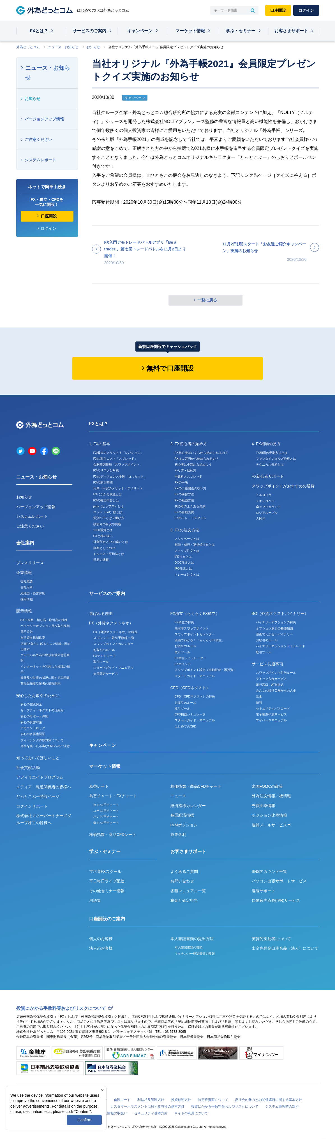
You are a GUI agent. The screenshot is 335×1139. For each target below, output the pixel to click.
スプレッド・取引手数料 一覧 (113, 638)
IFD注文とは (183, 556)
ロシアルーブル (267, 512)
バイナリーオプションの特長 (276, 622)
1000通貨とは (102, 530)
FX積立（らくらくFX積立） (195, 613)
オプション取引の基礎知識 (274, 628)
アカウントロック (32, 728)
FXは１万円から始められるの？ (197, 458)
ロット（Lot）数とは (107, 512)
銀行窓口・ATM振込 (270, 684)
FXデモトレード (104, 655)
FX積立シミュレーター (190, 658)
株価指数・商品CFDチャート (196, 786)
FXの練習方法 (184, 494)
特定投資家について (213, 1100)
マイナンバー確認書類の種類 (195, 953)
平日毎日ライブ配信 (106, 881)
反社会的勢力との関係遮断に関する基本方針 (268, 1100)
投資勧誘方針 (181, 1100)
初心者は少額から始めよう (193, 464)
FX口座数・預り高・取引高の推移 (44, 620)
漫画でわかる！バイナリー (274, 634)
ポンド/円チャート (106, 816)
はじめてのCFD (186, 726)
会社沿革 (26, 587)
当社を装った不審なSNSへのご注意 (45, 746)
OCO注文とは (184, 562)
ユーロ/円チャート (106, 810)
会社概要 (26, 581)
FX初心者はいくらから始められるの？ (201, 452)
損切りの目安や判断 (107, 524)
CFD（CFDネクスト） (190, 687)
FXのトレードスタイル (190, 518)
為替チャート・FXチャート (113, 796)
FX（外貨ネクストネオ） (111, 623)
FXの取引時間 (103, 482)
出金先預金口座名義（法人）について (285, 948)
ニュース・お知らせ (63, 47)
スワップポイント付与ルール (276, 672)
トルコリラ (263, 494)
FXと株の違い (103, 536)
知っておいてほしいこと (37, 758)
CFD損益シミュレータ (190, 714)
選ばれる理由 (101, 613)
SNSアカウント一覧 (269, 871)
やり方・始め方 (185, 470)
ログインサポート (32, 806)
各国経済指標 (182, 815)
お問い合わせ (182, 881)
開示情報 (24, 611)
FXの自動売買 (184, 512)
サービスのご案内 (89, 30)
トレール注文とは (187, 574)
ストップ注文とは (187, 550)
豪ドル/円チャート (106, 822)
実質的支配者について (271, 938)
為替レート (99, 786)
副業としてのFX (104, 548)
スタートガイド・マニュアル (113, 667)
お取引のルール (104, 650)
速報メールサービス (271, 825)
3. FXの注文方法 (184, 530)
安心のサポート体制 (34, 716)
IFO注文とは (183, 568)
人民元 (260, 518)
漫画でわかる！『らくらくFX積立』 (200, 640)
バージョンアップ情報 (44, 119)
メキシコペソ (265, 501)
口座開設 (278, 10)
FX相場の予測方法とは (272, 452)
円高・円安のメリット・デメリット (118, 488)
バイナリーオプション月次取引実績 (45, 625)
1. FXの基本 (99, 443)
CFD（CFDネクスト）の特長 (195, 696)
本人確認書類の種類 (188, 947)
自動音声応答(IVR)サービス (276, 900)
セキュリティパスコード (273, 708)
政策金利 (178, 834)
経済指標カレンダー (188, 805)
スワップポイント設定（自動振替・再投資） (205, 669)
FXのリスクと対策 (106, 470)
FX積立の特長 (184, 622)
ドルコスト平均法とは (108, 553)
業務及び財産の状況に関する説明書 (45, 677)
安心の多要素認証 (32, 734)
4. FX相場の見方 (266, 443)
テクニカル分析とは (270, 464)
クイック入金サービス (271, 678)
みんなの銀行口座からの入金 (276, 690)
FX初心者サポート (268, 476)
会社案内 (25, 542)
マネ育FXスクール (105, 871)
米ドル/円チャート (106, 804)
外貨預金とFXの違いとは (110, 541)
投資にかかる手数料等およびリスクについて (61, 1008)
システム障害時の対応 (282, 1106)
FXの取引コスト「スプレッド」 (115, 458)
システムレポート (40, 160)
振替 (259, 702)
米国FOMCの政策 (267, 786)
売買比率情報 (263, 805)
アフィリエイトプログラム (39, 777)
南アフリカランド (268, 506)
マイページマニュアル (271, 720)
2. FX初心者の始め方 (188, 443)
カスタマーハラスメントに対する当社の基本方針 (147, 1106)
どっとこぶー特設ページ (37, 796)
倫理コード (122, 1100)
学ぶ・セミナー (240, 30)
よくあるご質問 (184, 871)
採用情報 (26, 599)
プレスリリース (30, 563)
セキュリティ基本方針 (151, 1113)
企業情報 (24, 572)
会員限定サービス (105, 673)
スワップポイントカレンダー (113, 643)
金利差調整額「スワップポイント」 (118, 464)
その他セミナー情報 (106, 891)
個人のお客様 (101, 938)
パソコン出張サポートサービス (279, 881)
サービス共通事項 (267, 664)
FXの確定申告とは (106, 500)
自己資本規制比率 (32, 637)
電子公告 (26, 631)
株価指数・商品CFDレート (113, 834)
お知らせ (93, 47)
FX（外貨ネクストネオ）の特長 (115, 632)
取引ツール (101, 661)
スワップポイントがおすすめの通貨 (283, 486)
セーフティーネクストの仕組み (42, 710)
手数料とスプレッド (188, 476)
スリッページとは (187, 538)
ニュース (178, 796)
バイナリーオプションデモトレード (280, 646)
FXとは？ (39, 30)
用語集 (95, 900)
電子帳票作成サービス (271, 714)
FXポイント (183, 664)
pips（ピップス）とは (108, 506)
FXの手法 (181, 482)
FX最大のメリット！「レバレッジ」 (118, 452)
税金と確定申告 (184, 900)
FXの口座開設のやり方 (190, 488)
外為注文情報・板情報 (271, 796)
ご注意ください (38, 139)
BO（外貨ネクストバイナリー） (280, 613)
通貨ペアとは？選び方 (108, 518)
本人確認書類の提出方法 (192, 938)
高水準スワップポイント (192, 628)
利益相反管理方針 (150, 1100)
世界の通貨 (101, 559)
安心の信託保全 (31, 704)
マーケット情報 (190, 30)
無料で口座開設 (170, 368)
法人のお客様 (101, 948)
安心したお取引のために (37, 695)
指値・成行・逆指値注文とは (195, 544)
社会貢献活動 (28, 767)
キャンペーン (140, 30)
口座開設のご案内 (107, 918)
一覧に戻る (207, 300)
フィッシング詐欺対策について (42, 740)
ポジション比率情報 (269, 815)
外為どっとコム (28, 47)
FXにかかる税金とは (107, 494)
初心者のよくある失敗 (190, 506)
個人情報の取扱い (113, 1113)
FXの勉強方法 (184, 500)
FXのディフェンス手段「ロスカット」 (120, 476)
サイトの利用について (191, 1113)
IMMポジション (184, 825)
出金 (259, 696)
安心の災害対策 (31, 722)
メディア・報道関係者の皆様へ (43, 787)
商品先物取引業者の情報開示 (40, 683)
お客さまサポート (291, 30)
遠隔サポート (263, 891)
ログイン (306, 10)
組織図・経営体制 (32, 593)
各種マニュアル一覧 (188, 891)
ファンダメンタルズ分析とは (276, 458)
